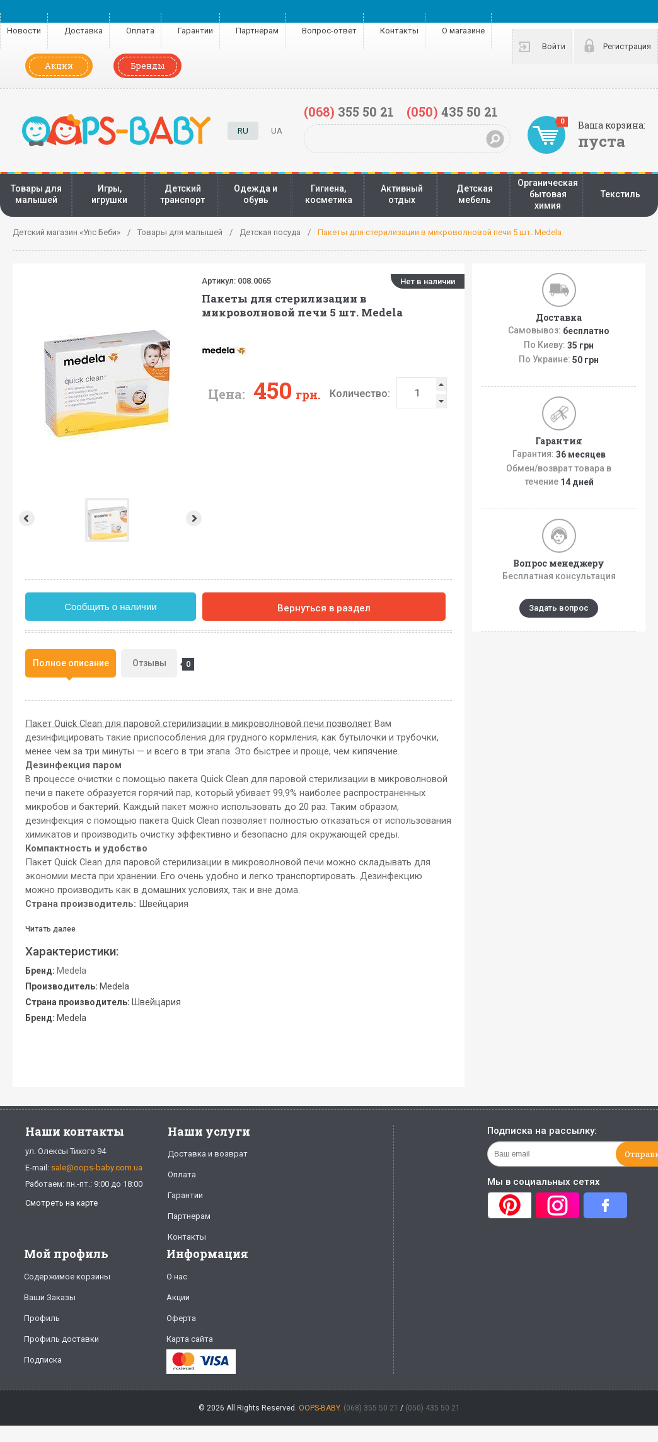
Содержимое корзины (67, 1276)
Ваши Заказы (50, 1297)
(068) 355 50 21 (370, 1408)
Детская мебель (474, 194)
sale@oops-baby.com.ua (96, 1167)
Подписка (43, 1359)
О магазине (463, 30)
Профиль (42, 1318)
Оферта (181, 1318)
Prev (25, 518)
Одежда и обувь (255, 194)
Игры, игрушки (109, 194)
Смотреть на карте (61, 1203)
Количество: (270, 394)
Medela (71, 971)
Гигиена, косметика (328, 194)
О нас (176, 1276)
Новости (24, 30)
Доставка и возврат (208, 1153)
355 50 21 (349, 111)
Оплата (140, 30)
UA (276, 131)
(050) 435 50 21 (432, 1408)
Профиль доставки (61, 1339)
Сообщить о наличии (110, 606)
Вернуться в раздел (324, 608)
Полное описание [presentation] (71, 663)
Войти (553, 46)
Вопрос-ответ (329, 30)
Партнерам (257, 30)
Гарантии (195, 30)
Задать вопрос (559, 608)
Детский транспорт (182, 194)
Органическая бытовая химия (547, 194)
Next (105, 518)
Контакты (399, 30)
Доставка (83, 30)
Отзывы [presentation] (155, 664)
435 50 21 (452, 111)
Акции (59, 65)
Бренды (147, 65)
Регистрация (627, 46)
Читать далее (50, 929)
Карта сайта (189, 1339)
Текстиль (620, 194)
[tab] (70, 663)
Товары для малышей (36, 194)
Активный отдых (402, 194)
